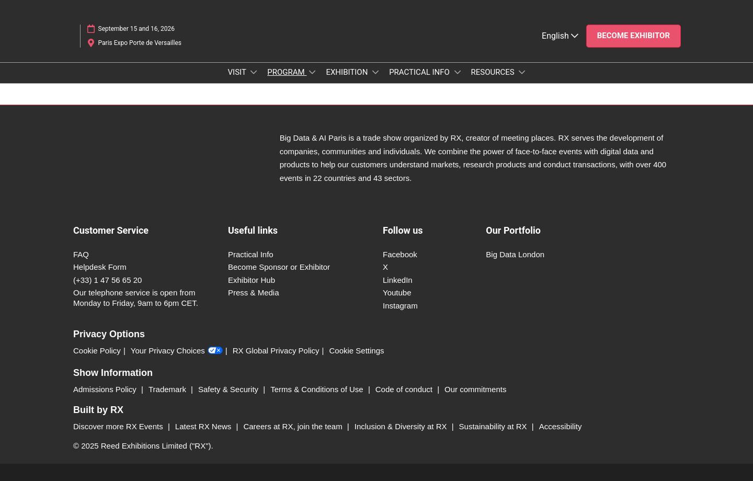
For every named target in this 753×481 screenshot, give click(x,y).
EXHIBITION (348, 72)
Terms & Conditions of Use (318, 389)
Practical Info (250, 254)
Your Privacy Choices (177, 351)
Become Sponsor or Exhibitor (279, 266)
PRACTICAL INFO (420, 72)
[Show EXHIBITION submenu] (375, 72)
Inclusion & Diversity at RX (402, 426)
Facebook (400, 254)
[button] (633, 36)
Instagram (400, 305)
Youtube (397, 292)
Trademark (168, 389)
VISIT (238, 72)
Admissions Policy (106, 389)
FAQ (81, 254)
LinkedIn (398, 280)
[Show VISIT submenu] (253, 72)
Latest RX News (204, 426)
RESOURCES (494, 72)
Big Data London (515, 254)
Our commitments (475, 389)
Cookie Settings (356, 350)
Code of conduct (405, 389)
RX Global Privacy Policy (276, 350)
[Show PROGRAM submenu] (312, 72)
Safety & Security (229, 389)
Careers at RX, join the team (293, 426)
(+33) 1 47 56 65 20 (107, 280)
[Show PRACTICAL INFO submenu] (457, 72)
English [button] (560, 36)
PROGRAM (286, 72)
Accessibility (560, 426)
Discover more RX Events (119, 426)
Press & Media (253, 292)
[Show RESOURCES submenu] (522, 72)
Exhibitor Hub (251, 280)
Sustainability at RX (494, 426)
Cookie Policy (97, 350)
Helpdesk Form (100, 266)
